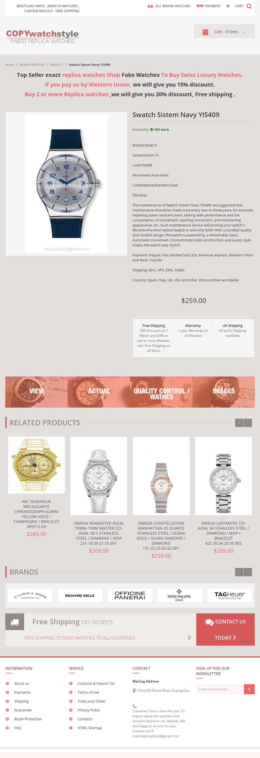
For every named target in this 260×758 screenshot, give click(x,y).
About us (21, 683)
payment (213, 6)
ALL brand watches (173, 6)
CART (239, 6)
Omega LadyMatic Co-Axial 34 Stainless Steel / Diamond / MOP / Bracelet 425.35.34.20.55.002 (223, 533)
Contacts (85, 718)
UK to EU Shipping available (232, 330)
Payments (22, 692)
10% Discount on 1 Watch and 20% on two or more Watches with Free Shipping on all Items (154, 338)
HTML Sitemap (90, 727)
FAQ (17, 727)
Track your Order (92, 701)
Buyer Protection (28, 718)
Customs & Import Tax (96, 683)
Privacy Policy (89, 710)
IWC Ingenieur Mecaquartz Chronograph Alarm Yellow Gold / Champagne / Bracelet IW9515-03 (36, 514)
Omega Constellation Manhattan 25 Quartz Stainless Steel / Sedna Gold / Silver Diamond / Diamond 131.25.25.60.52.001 (161, 536)
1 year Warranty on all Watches (193, 330)
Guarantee (23, 710)
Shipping (21, 701)
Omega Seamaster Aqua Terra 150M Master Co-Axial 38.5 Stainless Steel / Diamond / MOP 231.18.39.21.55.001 (98, 533)
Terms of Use (88, 692)
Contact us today (225, 629)
